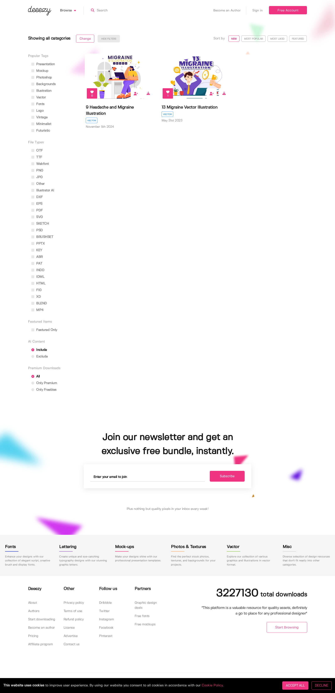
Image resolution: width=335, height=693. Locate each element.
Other (38, 183)
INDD (37, 270)
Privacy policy (74, 602)
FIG (36, 290)
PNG (37, 170)
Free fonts (142, 616)
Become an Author (229, 11)
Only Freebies (43, 389)
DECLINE (321, 685)
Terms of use (73, 611)
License (69, 627)
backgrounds (43, 84)
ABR (37, 256)
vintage (39, 117)
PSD (37, 230)
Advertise (71, 636)
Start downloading (41, 619)
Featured (298, 39)
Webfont (40, 163)
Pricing (33, 636)
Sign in (257, 10)
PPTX (38, 243)
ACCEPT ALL (295, 685)
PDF (37, 210)
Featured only (44, 330)
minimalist (41, 124)
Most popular (253, 39)
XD (36, 296)
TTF (36, 157)
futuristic (40, 130)
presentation (43, 64)
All (35, 376)
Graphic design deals (146, 605)
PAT (36, 263)
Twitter (104, 611)
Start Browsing (287, 627)
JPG (37, 177)
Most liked (277, 39)
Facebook (106, 627)
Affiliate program (40, 644)
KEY (36, 250)
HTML (38, 283)
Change (85, 38)
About (32, 602)
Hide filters (108, 39)
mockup (39, 70)
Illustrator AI (42, 190)
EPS (36, 203)
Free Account (287, 10)
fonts (37, 104)
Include (39, 349)
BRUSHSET (42, 237)
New (234, 39)
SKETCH (40, 223)
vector (38, 97)
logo (37, 110)
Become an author (41, 627)
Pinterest (105, 636)
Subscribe (227, 476)
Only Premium (44, 383)
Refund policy (74, 619)
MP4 (37, 310)
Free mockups (145, 624)
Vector (91, 121)
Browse (71, 10)
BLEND (39, 303)
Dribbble (105, 602)
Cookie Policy (212, 685)
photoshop (41, 77)
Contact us (72, 644)
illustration (41, 90)
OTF (37, 150)
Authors (33, 611)
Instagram (106, 619)
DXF (37, 197)
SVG (37, 217)
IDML (37, 276)
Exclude (39, 356)
